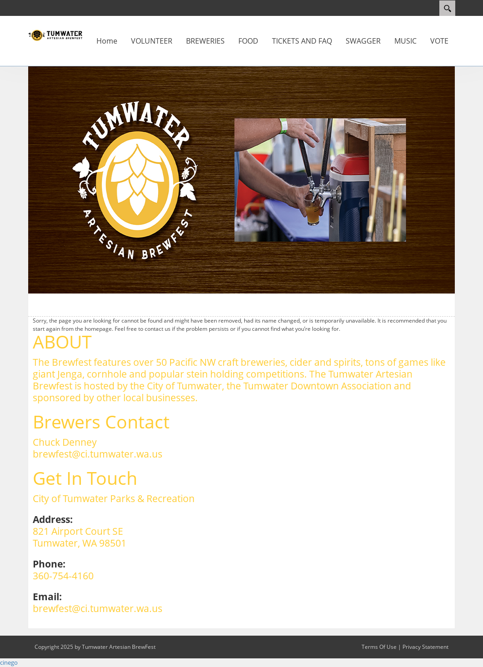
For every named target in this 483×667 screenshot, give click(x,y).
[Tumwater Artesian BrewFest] (55, 34)
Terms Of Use (379, 647)
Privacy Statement (425, 647)
